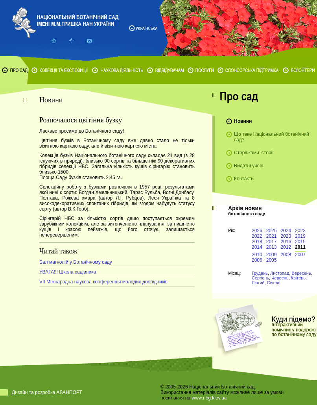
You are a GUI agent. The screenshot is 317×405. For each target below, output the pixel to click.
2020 (285, 236)
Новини (243, 121)
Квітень (298, 278)
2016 (285, 241)
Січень (273, 282)
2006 (257, 260)
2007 (300, 254)
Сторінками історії (254, 152)
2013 (271, 247)
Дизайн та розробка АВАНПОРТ (47, 392)
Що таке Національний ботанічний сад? (271, 136)
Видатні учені (248, 165)
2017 (271, 241)
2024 (285, 230)
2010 (257, 254)
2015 (300, 241)
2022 (257, 236)
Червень (279, 278)
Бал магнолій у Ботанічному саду (75, 262)
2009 (271, 254)
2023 (300, 230)
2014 (257, 247)
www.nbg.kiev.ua (209, 398)
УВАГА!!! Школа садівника (67, 272)
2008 (285, 254)
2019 (300, 236)
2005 (271, 260)
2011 (300, 247)
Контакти (244, 178)
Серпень (260, 278)
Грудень (260, 273)
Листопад (279, 273)
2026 (257, 230)
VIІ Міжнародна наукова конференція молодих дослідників (103, 282)
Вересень (301, 273)
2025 (271, 230)
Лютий (258, 282)
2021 (271, 236)
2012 (285, 247)
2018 (257, 241)
